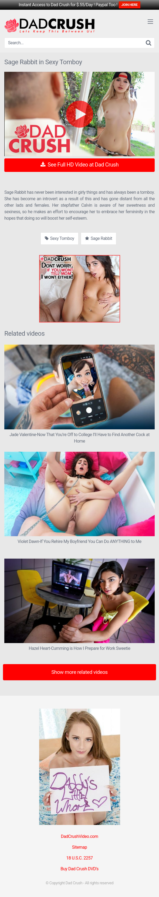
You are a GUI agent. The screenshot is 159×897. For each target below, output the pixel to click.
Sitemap (79, 847)
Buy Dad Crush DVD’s (79, 868)
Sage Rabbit (98, 238)
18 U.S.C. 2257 (79, 858)
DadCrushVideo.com (79, 836)
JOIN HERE (129, 5)
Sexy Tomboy (59, 238)
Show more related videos (79, 672)
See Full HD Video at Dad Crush (79, 164)
